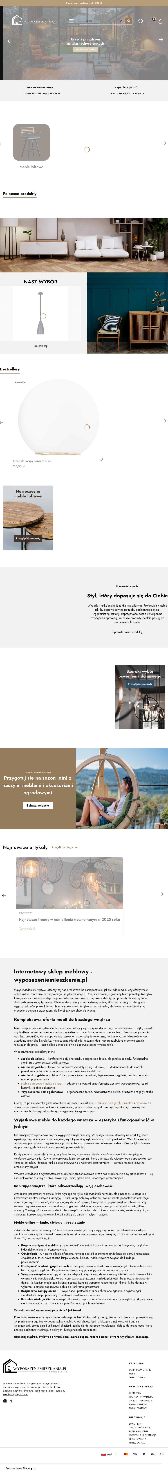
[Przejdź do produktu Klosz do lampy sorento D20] (58, 417)
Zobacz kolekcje (38, 805)
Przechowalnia (137, 1439)
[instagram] (5, 1401)
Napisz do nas (137, 1442)
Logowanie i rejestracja (142, 1435)
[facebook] (11, 1401)
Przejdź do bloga (64, 847)
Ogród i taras (137, 1377)
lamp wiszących (111, 1103)
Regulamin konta (138, 1431)
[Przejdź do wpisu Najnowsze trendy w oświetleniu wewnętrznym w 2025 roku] (69, 883)
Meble (132, 1373)
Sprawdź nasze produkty (127, 632)
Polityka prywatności (141, 1397)
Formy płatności (138, 1404)
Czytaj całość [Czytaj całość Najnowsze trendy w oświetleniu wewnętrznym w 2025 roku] (27, 928)
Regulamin (135, 1393)
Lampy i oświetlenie (140, 1370)
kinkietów (127, 1103)
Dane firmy (135, 1424)
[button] (71, 21)
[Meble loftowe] (31, 147)
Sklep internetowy (19, 1468)
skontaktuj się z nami (15, 1394)
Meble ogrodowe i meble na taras (42, 1084)
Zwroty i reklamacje (140, 1400)
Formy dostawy (138, 1408)
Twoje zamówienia (139, 1427)
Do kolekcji (40, 346)
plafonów (141, 1103)
